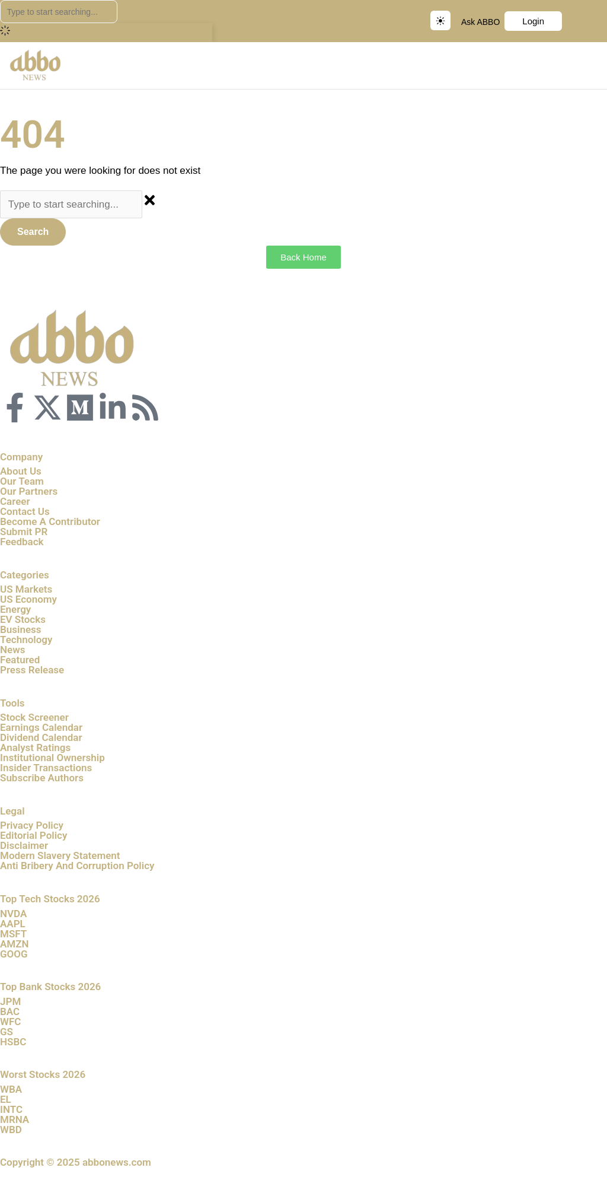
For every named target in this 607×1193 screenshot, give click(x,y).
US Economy (28, 599)
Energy (15, 609)
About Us (20, 471)
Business (20, 629)
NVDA (13, 914)
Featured (20, 660)
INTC (11, 1109)
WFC (10, 1021)
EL (5, 1099)
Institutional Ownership (52, 757)
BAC (10, 1011)
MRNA (14, 1119)
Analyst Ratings (35, 747)
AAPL (12, 924)
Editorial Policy (33, 835)
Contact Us (25, 511)
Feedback (22, 542)
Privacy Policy (31, 825)
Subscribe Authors (42, 778)
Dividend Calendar (41, 737)
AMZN (14, 944)
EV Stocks (23, 619)
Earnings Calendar (41, 727)
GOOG (14, 954)
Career (15, 501)
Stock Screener (34, 717)
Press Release (32, 670)
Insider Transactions (46, 768)
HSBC (13, 1042)
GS (6, 1032)
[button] (598, 65)
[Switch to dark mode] (440, 20)
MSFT (13, 934)
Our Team (22, 481)
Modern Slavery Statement (60, 855)
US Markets (26, 589)
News (12, 650)
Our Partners (28, 491)
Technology (26, 639)
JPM (10, 1001)
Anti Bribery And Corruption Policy (77, 865)
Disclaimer (24, 845)
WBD (11, 1129)
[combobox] (58, 11)
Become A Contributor (50, 521)
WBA (11, 1089)
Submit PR (23, 531)
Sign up (584, 21)
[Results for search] (106, 32)
